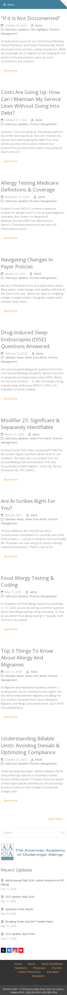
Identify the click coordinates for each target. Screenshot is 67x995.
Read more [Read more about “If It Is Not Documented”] (11, 70)
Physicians (39, 968)
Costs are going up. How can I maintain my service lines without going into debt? (31, 102)
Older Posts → (57, 819)
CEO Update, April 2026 (20, 934)
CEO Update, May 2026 (19, 896)
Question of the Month (19, 909)
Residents (38, 976)
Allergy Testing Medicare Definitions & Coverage (30, 186)
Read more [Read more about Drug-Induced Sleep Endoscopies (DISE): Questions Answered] (11, 398)
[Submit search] (62, 832)
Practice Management (43, 124)
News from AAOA (35, 357)
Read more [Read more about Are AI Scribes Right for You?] (11, 556)
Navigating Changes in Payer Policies (27, 263)
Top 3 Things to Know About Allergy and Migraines (27, 657)
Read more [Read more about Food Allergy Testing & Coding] (11, 629)
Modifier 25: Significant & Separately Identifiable (30, 424)
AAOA (38, 25)
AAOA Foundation (52, 963)
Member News (14, 357)
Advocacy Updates (16, 29)
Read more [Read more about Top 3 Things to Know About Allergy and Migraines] (11, 717)
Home (18, 963)
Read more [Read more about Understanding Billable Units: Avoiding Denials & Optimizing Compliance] (11, 800)
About (31, 963)
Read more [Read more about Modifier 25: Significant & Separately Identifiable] (11, 479)
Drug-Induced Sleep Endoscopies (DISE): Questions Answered (25, 339)
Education (53, 972)
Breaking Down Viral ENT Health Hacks (29, 921)
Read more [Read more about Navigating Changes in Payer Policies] (11, 310)
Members (21, 968)
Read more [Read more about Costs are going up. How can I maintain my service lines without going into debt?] (11, 161)
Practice (57, 968)
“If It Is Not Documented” (30, 18)
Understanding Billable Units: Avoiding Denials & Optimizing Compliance (30, 745)
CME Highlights (39, 29)
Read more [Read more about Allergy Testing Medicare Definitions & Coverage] (11, 238)
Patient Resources (29, 972)
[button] (8, 4)
